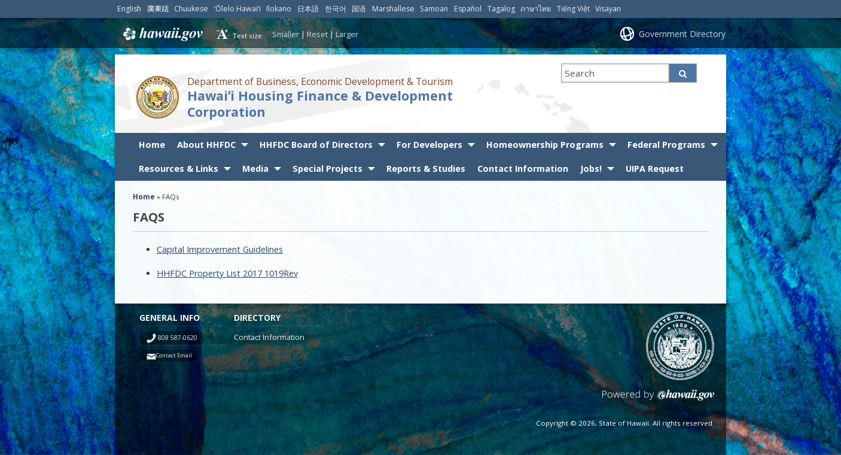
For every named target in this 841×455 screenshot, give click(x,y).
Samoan (434, 9)
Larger (347, 34)
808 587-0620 (177, 337)
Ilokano (278, 9)
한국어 (335, 9)
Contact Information (522, 168)
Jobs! (591, 168)
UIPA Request (655, 168)
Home (152, 144)
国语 (359, 9)
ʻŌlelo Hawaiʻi (237, 9)
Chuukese (191, 9)
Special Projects (327, 168)
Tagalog (501, 9)
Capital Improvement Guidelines (220, 249)
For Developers (429, 144)
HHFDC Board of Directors (316, 144)
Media (255, 168)
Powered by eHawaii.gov (658, 400)
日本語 (308, 9)
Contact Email (174, 355)
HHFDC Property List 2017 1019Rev (227, 273)
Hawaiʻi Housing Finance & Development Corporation (320, 103)
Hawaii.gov (161, 34)
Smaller (285, 34)
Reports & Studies (425, 168)
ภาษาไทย (535, 9)
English (129, 9)
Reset (317, 34)
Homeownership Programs (545, 144)
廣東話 (158, 9)
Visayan (608, 9)
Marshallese (393, 9)
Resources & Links (178, 168)
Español (468, 9)
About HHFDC (206, 144)
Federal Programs (666, 144)
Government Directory (682, 34)
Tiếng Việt (573, 9)
